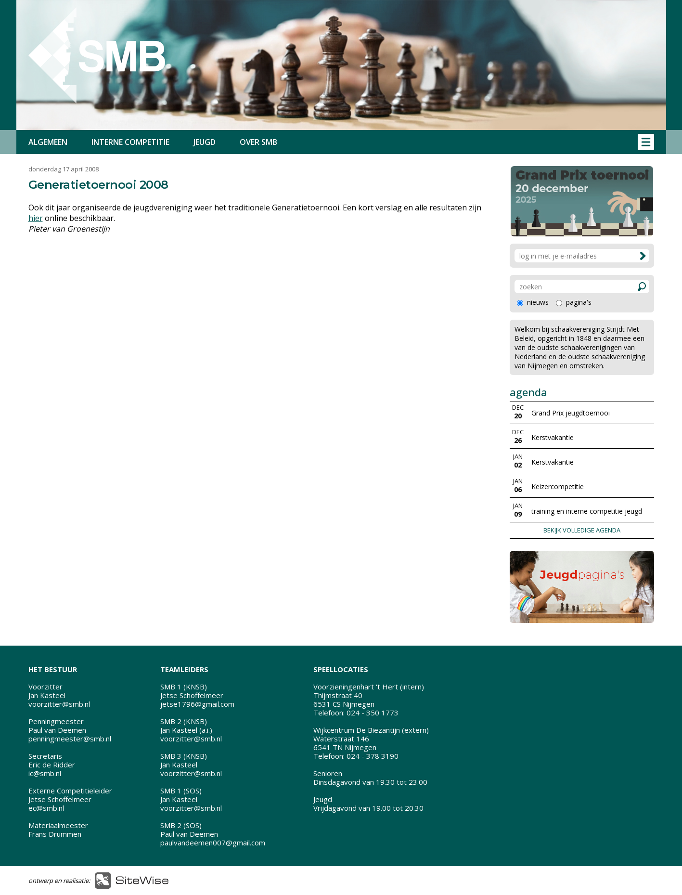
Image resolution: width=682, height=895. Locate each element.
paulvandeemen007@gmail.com (212, 842)
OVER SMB (258, 142)
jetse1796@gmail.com (197, 704)
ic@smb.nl (44, 773)
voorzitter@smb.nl (59, 704)
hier (35, 218)
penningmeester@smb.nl (69, 738)
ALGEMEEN (47, 142)
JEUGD (204, 142)
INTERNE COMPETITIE (130, 142)
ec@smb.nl (46, 808)
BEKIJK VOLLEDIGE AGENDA (581, 530)
